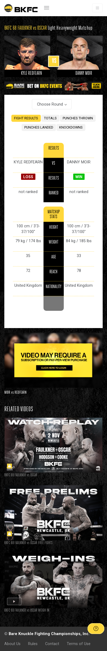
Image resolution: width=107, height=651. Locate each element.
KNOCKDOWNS (71, 127)
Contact (52, 644)
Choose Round (50, 104)
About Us (12, 644)
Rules (33, 644)
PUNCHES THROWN (78, 118)
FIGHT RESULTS (26, 118)
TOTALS (50, 118)
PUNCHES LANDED (38, 127)
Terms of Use (79, 644)
